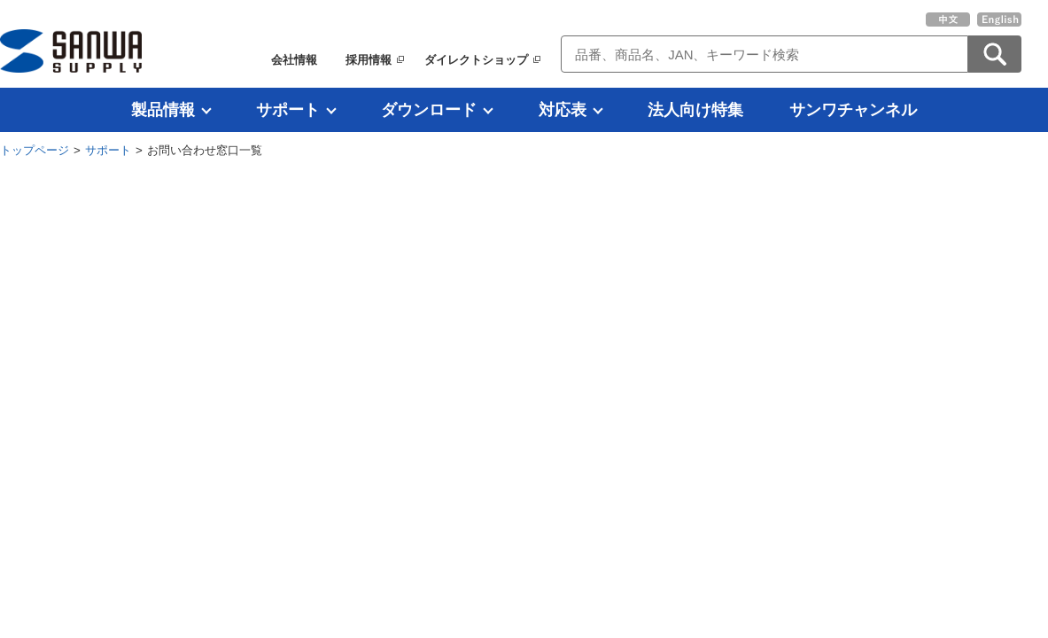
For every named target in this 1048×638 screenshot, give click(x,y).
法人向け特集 (695, 110)
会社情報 (294, 59)
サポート (288, 110)
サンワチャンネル (853, 110)
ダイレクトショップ (476, 59)
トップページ (34, 150)
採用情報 (368, 59)
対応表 (562, 110)
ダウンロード (429, 110)
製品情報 (163, 110)
